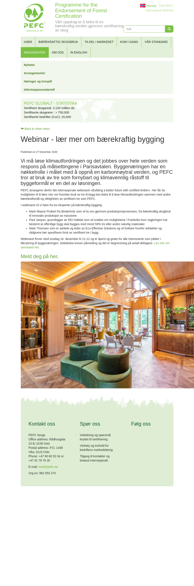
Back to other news (35, 128)
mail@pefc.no (48, 466)
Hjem (28, 42)
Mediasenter (34, 52)
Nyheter (29, 65)
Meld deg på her (39, 256)
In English (78, 52)
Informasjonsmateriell (39, 89)
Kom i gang (129, 42)
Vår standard (156, 42)
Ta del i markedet (99, 42)
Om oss (58, 52)
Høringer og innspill (38, 81)
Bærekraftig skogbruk (58, 42)
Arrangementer (34, 73)
